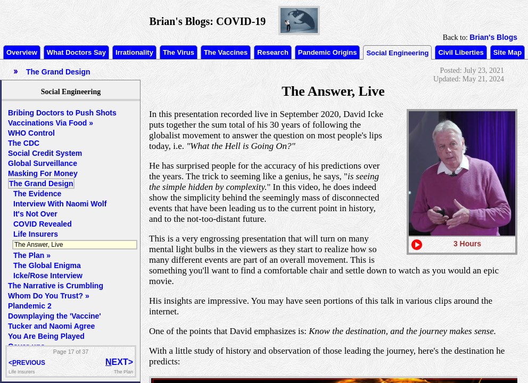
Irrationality (134, 52)
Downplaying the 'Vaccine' (54, 316)
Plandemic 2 (30, 306)
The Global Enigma (47, 265)
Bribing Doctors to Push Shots (62, 113)
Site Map (507, 52)
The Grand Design (41, 183)
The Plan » (32, 255)
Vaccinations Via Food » (50, 123)
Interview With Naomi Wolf (59, 203)
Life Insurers (35, 234)
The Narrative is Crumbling (55, 285)
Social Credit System (45, 153)
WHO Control (31, 133)
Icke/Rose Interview (47, 275)
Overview (21, 52)
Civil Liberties (460, 52)
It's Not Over (35, 214)
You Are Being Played (46, 336)
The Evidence (37, 193)
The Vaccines (226, 52)
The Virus (178, 52)
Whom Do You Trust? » (48, 296)
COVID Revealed (42, 224)
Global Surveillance (42, 163)
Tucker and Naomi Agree (51, 326)
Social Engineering (397, 53)
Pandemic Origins (327, 52)
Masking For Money (43, 173)
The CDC (23, 143)
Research (272, 52)
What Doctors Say (76, 52)
